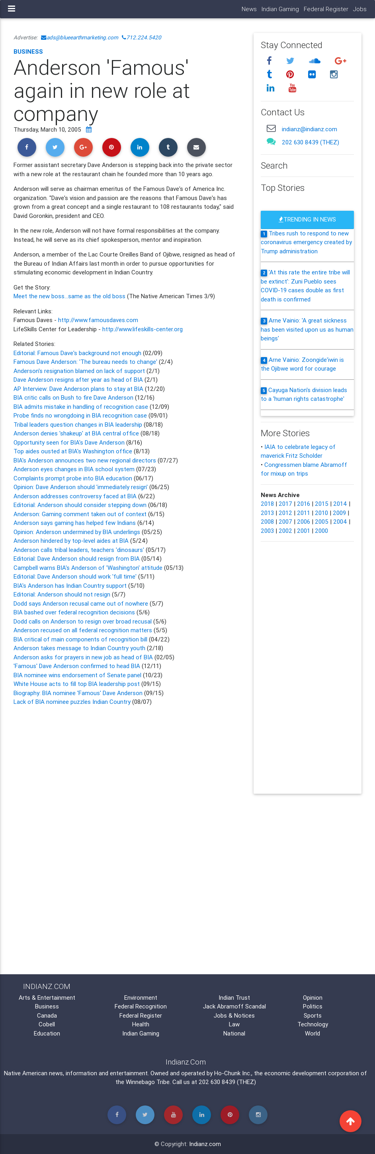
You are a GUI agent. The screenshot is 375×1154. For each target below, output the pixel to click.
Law (234, 1024)
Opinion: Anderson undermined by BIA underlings (77, 532)
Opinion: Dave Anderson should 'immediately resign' (81, 487)
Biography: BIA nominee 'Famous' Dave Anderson (78, 693)
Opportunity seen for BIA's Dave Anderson (70, 442)
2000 (321, 530)
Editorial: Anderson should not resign (63, 594)
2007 (285, 521)
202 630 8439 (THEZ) (310, 142)
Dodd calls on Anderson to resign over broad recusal (83, 621)
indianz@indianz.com (309, 129)
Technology (312, 1024)
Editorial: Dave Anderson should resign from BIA (77, 558)
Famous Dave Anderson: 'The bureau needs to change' (86, 361)
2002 (285, 530)
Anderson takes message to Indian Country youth (80, 648)
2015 (321, 503)
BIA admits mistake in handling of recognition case (81, 406)
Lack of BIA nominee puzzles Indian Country (72, 701)
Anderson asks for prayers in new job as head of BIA (83, 657)
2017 (285, 503)
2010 (321, 513)
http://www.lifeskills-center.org (142, 329)
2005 (321, 521)
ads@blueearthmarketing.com (79, 37)
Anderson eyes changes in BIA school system (74, 469)
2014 (340, 503)
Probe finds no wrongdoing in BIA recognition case (80, 415)
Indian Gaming (280, 9)
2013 (267, 513)
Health (140, 1024)
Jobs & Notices (234, 1015)
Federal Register (326, 9)
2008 (267, 521)
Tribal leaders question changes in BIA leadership (78, 424)
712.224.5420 (141, 37)
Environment (140, 997)
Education (47, 1033)
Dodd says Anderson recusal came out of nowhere (82, 603)
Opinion (312, 997)
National (234, 1033)
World (312, 1033)
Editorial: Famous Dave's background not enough (77, 353)
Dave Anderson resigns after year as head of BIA (79, 379)
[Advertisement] (128, 775)
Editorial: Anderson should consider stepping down (80, 505)
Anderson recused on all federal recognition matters (84, 630)
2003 (267, 530)
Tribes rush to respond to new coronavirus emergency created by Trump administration (306, 242)
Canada (47, 1015)
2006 (303, 521)
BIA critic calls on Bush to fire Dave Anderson (74, 397)
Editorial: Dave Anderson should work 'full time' (76, 576)
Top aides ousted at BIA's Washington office (74, 451)
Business (28, 51)
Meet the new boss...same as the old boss (69, 296)
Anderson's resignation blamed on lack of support (80, 371)
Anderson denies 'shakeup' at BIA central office (76, 433)
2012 (285, 513)
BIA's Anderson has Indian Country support (71, 585)
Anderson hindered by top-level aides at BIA (72, 540)
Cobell (47, 1024)
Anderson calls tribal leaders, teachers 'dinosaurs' (79, 550)
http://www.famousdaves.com (98, 320)
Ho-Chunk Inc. (232, 1073)
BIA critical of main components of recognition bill (80, 639)
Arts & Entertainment (47, 997)
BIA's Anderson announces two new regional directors (85, 460)
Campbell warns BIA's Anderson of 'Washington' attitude (88, 567)
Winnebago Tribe (148, 1082)
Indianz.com (205, 1144)
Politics (312, 1006)
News (249, 9)
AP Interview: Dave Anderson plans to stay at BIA (78, 388)
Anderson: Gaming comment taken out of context (81, 514)
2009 (339, 513)
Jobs (360, 9)
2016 (303, 503)
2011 (303, 513)
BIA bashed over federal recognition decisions (75, 612)
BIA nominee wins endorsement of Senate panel (77, 675)
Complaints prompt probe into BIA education (73, 478)
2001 (303, 530)
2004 (340, 521)
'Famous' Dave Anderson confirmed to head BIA (78, 666)
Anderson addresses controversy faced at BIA (76, 496)
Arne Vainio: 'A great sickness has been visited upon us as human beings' (307, 329)
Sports (313, 1015)
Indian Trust (234, 997)
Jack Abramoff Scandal (234, 1006)
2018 (267, 503)
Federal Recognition (141, 1006)
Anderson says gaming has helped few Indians (75, 522)
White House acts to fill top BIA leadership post (77, 684)
